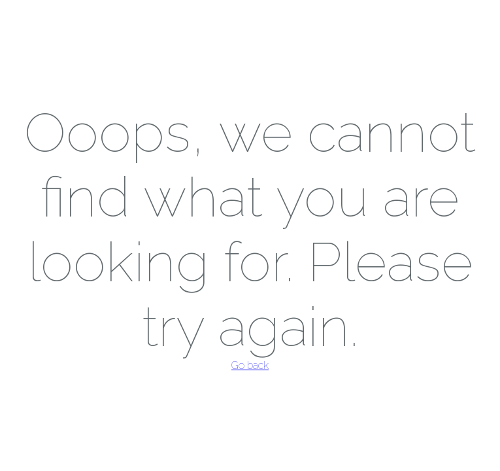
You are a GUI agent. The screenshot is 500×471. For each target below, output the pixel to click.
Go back (250, 365)
